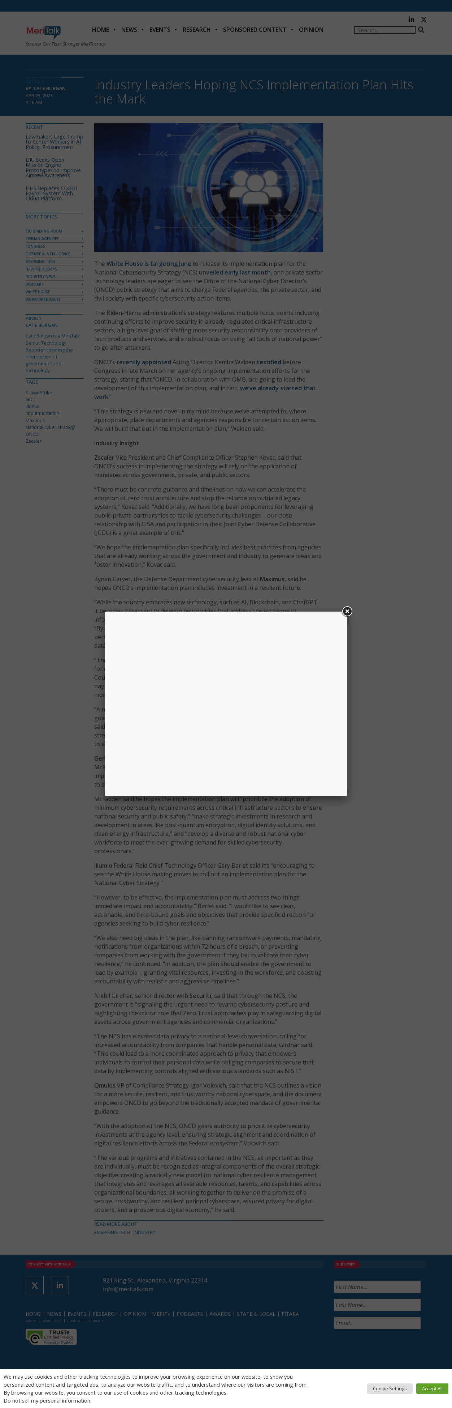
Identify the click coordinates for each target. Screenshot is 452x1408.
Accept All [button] (432, 1388)
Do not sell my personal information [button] (47, 1400)
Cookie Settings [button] (390, 1388)
